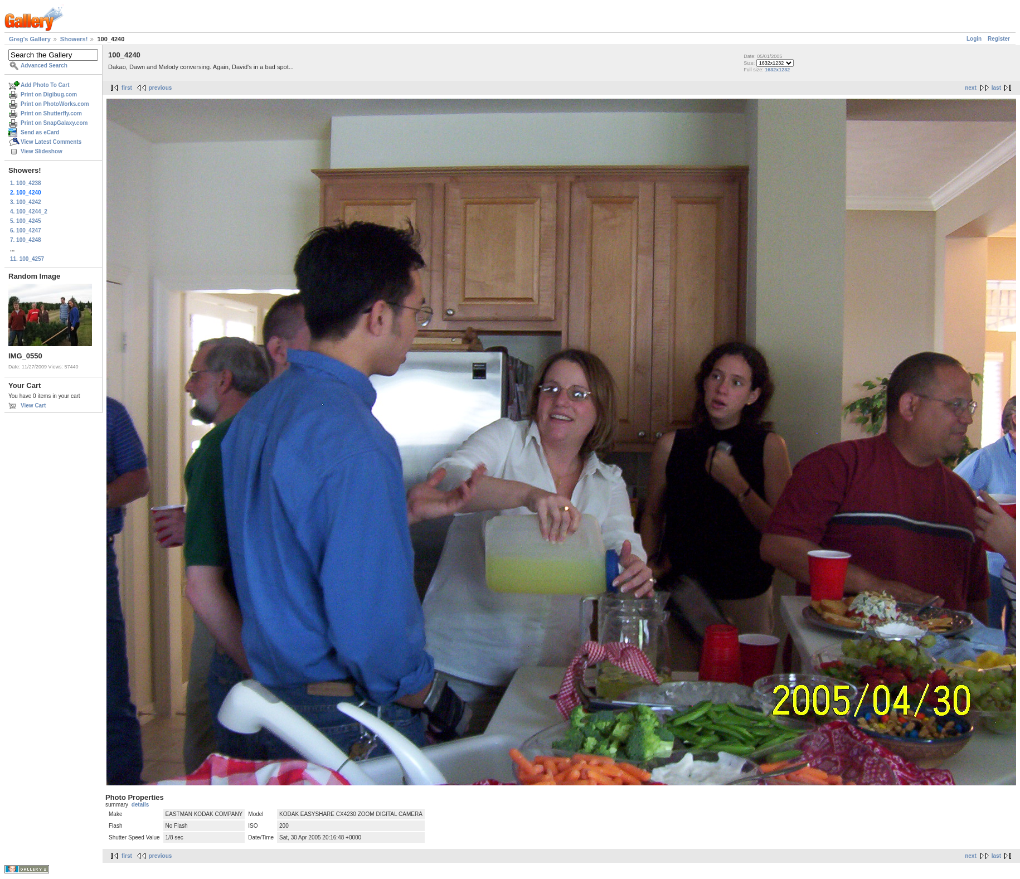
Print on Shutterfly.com (51, 113)
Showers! (74, 39)
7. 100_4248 (25, 240)
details (140, 805)
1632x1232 (777, 69)
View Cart (33, 405)
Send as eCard (40, 132)
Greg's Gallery (30, 39)
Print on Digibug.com (49, 94)
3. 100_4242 (25, 202)
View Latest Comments (51, 142)
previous (160, 88)
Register (999, 39)
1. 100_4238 (25, 183)
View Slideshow (41, 151)
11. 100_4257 (27, 259)
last (996, 88)
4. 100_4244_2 (28, 211)
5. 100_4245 (25, 221)
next (971, 88)
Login (974, 39)
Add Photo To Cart (45, 85)
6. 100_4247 (25, 230)
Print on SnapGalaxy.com (54, 123)
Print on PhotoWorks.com (55, 104)
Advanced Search (44, 65)
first (127, 88)
